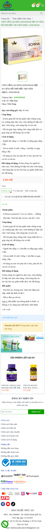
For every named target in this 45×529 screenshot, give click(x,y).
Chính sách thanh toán (10, 436)
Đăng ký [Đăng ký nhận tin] (36, 412)
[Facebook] (3, 504)
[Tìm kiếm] (41, 13)
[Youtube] (8, 504)
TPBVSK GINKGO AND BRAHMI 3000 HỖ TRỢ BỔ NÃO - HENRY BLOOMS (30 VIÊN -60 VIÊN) (11, 386)
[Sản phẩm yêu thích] (33, 5)
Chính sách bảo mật (9, 424)
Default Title (6, 191)
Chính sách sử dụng (9, 440)
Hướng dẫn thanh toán (10, 452)
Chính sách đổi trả (8, 428)
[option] (22, 49)
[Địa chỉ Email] (14, 411)
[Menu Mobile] (42, 5)
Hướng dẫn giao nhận (10, 456)
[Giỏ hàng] (37, 5)
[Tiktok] (13, 504)
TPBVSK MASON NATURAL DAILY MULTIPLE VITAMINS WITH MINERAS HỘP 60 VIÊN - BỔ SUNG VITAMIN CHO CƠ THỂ (33, 386)
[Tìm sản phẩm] (19, 13)
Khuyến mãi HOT (10, 318)
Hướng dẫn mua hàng (9, 448)
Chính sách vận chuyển (10, 432)
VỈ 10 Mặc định (18, 191)
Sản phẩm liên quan (22, 357)
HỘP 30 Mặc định (31, 191)
